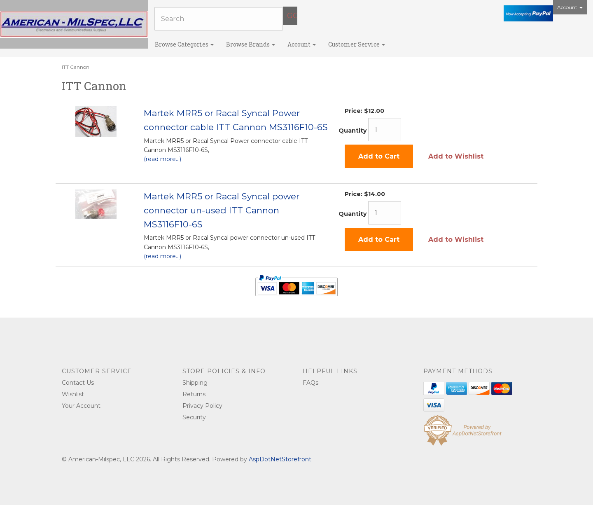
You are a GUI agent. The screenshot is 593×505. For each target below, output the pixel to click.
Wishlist (73, 394)
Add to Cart (378, 156)
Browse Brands (250, 44)
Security (194, 417)
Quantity (353, 130)
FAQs (310, 382)
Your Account (81, 405)
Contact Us (78, 382)
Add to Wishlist (455, 156)
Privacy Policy (202, 405)
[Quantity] (384, 129)
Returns (193, 394)
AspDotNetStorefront (280, 459)
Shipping (195, 382)
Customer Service (356, 44)
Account (570, 7)
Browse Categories (184, 44)
